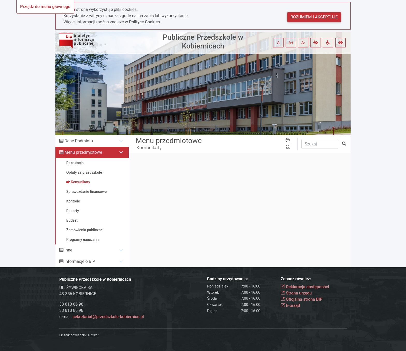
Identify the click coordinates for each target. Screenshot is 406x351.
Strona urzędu (296, 293)
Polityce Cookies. (145, 21)
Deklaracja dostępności (305, 286)
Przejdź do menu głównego (45, 6)
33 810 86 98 (71, 304)
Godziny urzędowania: (227, 278)
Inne (68, 250)
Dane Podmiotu (78, 140)
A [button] (278, 42)
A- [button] (303, 42)
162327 (93, 335)
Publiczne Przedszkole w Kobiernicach (203, 41)
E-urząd (290, 305)
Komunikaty (149, 147)
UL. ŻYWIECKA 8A (75, 287)
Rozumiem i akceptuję (314, 17)
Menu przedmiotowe (83, 152)
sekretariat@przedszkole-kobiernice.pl (108, 316)
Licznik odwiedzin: (72, 335)
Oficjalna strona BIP (301, 299)
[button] (315, 42)
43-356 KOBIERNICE (77, 293)
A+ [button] (291, 42)
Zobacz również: (296, 278)
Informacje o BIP (79, 261)
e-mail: (101, 316)
